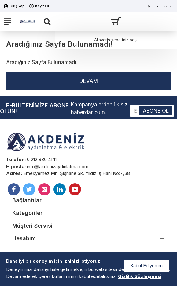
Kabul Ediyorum (146, 266)
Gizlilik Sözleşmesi (139, 276)
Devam (88, 81)
